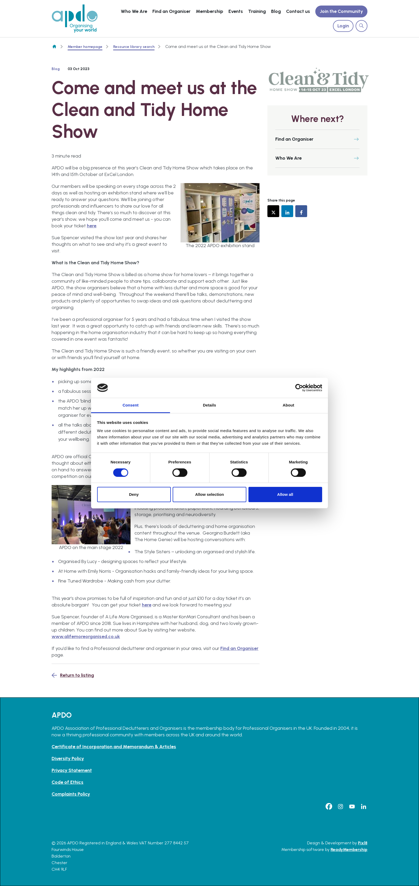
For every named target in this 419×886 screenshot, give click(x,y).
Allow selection (209, 494)
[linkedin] (363, 807)
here (91, 226)
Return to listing (77, 675)
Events (235, 11)
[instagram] (340, 807)
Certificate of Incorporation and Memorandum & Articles (114, 747)
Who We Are (134, 11)
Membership (209, 11)
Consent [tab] (131, 405)
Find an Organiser (171, 11)
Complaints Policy (71, 794)
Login (343, 26)
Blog (276, 11)
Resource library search (133, 47)
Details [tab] (209, 405)
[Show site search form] (361, 26)
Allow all (285, 494)
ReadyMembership (349, 849)
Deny (134, 494)
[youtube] (352, 807)
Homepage (54, 47)
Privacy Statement (72, 770)
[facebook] (329, 807)
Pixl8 (362, 842)
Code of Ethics (67, 782)
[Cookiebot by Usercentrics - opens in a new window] (299, 388)
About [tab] (288, 405)
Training (257, 11)
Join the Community (341, 11)
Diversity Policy (68, 758)
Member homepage (85, 47)
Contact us (298, 11)
